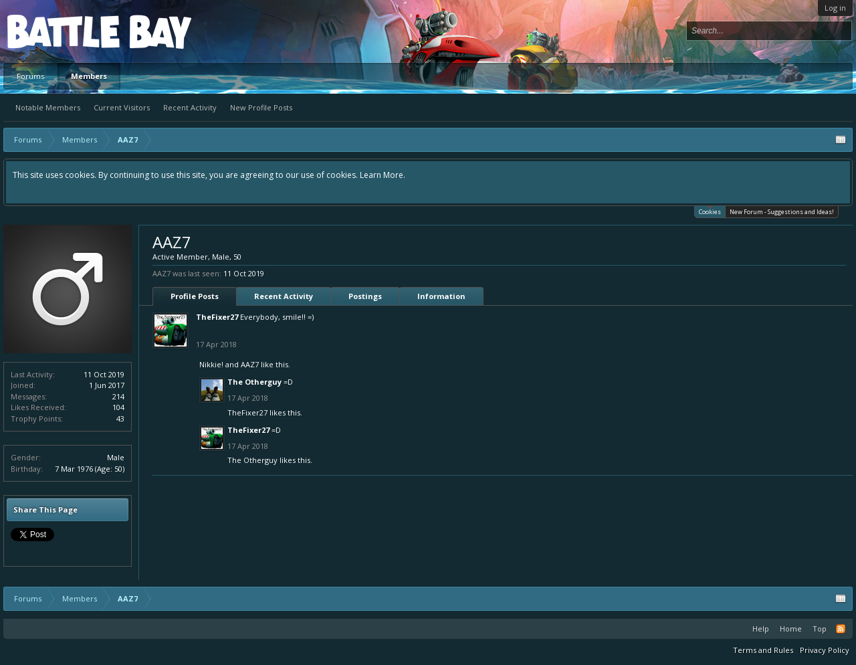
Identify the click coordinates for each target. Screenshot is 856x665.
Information (441, 296)
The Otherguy (254, 382)
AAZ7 (250, 364)
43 (120, 418)
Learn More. (382, 175)
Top (820, 629)
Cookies (710, 211)
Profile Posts (195, 296)
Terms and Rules (763, 650)
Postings (365, 296)
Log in (835, 8)
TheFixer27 (217, 317)
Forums (30, 76)
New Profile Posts (261, 107)
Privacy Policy (824, 650)
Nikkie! (211, 364)
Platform (56, 31)
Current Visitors (122, 107)
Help (760, 629)
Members (89, 76)
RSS (840, 629)
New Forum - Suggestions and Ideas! (782, 211)
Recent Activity (190, 107)
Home (791, 629)
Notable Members (47, 107)
